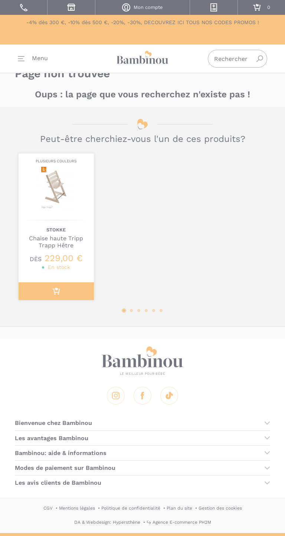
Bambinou (142, 59)
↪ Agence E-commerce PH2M (179, 522)
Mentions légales (77, 508)
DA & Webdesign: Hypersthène (107, 522)
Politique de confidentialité (130, 508)
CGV (48, 508)
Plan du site (179, 508)
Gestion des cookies (220, 508)
